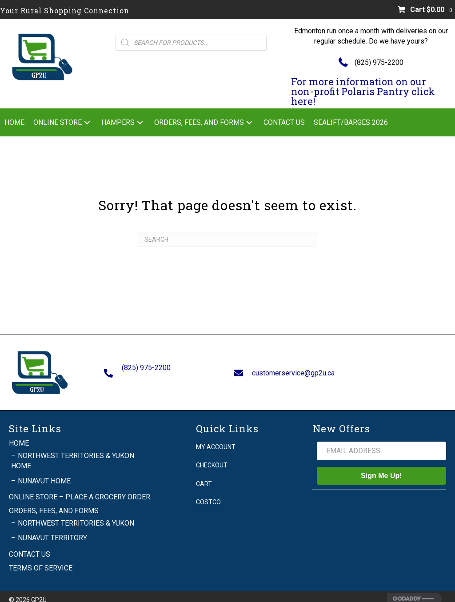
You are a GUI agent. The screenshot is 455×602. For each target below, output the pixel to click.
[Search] (227, 239)
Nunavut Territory (52, 530)
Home (19, 435)
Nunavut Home (44, 472)
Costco (208, 493)
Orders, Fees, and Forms (54, 502)
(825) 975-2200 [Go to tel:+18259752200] (146, 363)
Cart (204, 475)
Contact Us (29, 546)
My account (215, 438)
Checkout (212, 457)
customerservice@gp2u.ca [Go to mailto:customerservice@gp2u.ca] (293, 368)
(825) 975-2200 (379, 62)
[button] (87, 122)
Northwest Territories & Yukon (76, 515)
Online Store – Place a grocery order (79, 488)
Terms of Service (40, 559)
